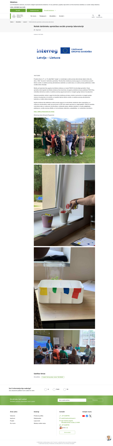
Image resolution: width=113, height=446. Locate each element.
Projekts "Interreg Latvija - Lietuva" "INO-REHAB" (52, 377)
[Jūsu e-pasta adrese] (72, 400)
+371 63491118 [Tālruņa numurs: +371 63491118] (65, 416)
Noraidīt (18, 10)
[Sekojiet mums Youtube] (83, 416)
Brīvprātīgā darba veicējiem (19, 26)
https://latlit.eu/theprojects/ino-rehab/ (44, 111)
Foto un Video (15, 32)
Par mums (12, 423)
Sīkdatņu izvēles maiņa (40, 423)
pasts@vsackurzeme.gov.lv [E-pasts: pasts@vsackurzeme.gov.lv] (68, 418)
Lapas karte (37, 421)
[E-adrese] (62, 427)
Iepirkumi (12, 418)
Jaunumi (14, 29)
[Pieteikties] (95, 400)
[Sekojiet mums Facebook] (87, 416)
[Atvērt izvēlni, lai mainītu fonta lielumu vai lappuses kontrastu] (99, 16)
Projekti (12, 421)
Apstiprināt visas (34, 10)
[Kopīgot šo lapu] (99, 30)
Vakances (12, 416)
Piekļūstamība (37, 418)
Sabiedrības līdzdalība (17, 34)
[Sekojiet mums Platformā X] (90, 416)
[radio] (46, 389)
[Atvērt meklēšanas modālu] (93, 16)
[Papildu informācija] (67, 427)
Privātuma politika (38, 416)
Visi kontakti (67, 432)
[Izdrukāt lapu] (99, 26)
